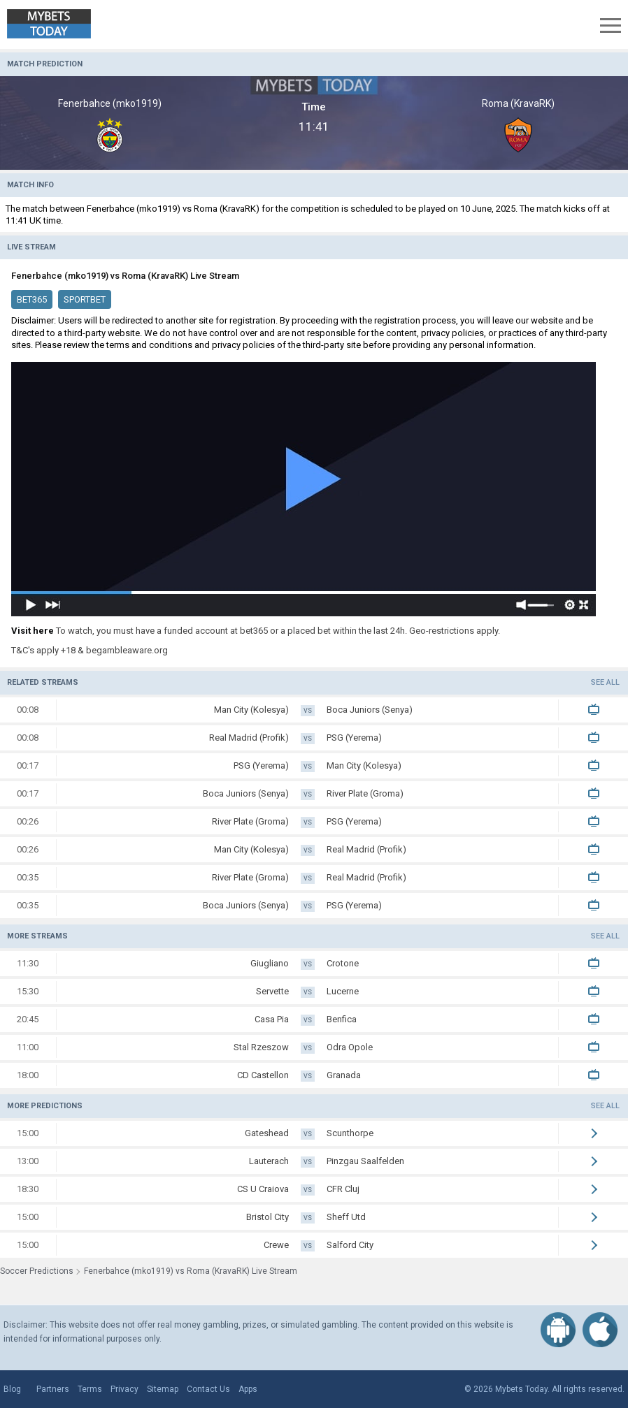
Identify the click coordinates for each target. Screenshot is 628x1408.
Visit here (32, 630)
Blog (12, 1389)
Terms (90, 1389)
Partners (52, 1389)
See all (605, 682)
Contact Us (208, 1389)
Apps (247, 1389)
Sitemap (162, 1389)
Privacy (124, 1389)
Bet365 (32, 299)
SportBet (85, 299)
